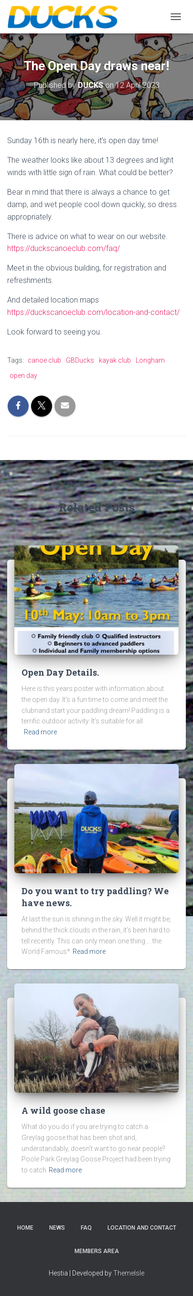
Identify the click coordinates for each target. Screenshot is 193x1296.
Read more (40, 732)
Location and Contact (141, 1227)
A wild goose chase (63, 1110)
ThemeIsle (128, 1273)
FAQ (86, 1227)
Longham (150, 360)
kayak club (115, 360)
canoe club (44, 360)
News (57, 1227)
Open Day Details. (60, 672)
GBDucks (80, 360)
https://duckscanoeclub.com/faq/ (63, 248)
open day (23, 375)
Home (25, 1227)
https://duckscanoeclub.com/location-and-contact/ (93, 312)
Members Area (97, 1251)
